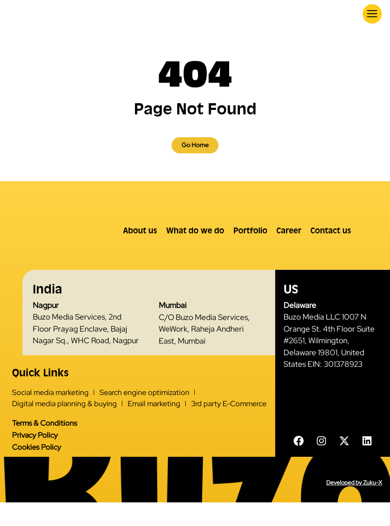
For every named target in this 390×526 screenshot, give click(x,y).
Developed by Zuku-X (354, 506)
